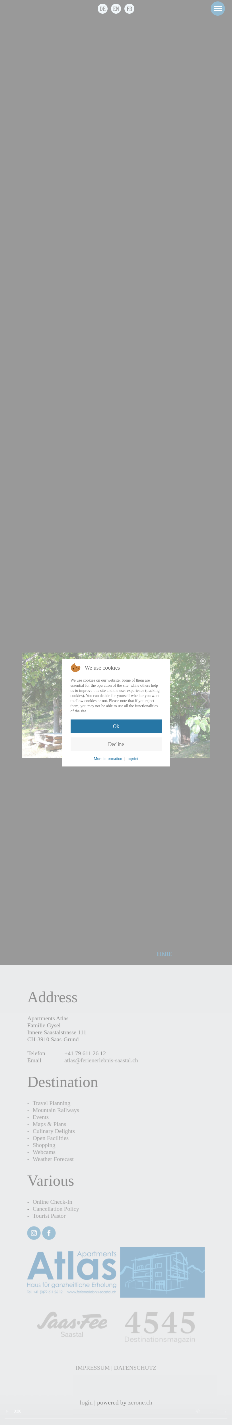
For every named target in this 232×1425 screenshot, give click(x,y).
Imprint (132, 759)
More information (108, 759)
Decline (116, 744)
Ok (116, 726)
